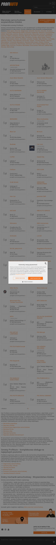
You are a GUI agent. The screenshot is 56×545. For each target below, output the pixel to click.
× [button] (46, 264)
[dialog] (28, 272)
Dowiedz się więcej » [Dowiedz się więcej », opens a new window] (20, 274)
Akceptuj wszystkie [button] (35, 278)
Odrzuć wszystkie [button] (20, 278)
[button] (28, 282)
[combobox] (46, 263)
